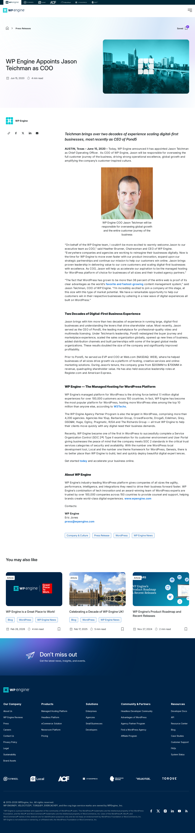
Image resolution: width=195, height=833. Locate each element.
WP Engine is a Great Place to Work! (30, 611)
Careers (7, 729)
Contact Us (8, 736)
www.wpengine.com (138, 498)
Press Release (101, 535)
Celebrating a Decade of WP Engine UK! (96, 611)
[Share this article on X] (23, 133)
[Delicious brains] (95, 2)
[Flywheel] (28, 2)
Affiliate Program (129, 736)
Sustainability (9, 754)
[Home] (14, 10)
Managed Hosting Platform (54, 711)
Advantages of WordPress (134, 717)
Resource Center (179, 723)
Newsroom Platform (50, 729)
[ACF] (53, 2)
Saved (183, 28)
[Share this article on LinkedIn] (30, 133)
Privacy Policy (10, 742)
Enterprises (91, 711)
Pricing (44, 736)
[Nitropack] (66, 2)
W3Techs (120, 406)
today (83, 460)
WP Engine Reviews (13, 717)
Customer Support (180, 742)
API (172, 717)
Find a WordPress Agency (133, 729)
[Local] (42, 2)
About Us (7, 711)
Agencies (90, 717)
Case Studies (177, 736)
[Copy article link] (9, 133)
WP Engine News (143, 535)
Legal (6, 748)
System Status (178, 754)
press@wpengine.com (79, 521)
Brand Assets (9, 760)
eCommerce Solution (51, 723)
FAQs (173, 748)
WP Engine (21, 120)
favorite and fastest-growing (124, 284)
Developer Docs (179, 711)
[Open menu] (190, 10)
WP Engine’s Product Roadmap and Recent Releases (157, 614)
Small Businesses (94, 723)
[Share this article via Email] (37, 133)
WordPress (122, 535)
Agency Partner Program (133, 723)
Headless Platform (50, 717)
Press (6, 723)
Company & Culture (77, 535)
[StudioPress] (81, 2)
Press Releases (23, 28)
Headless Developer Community (136, 711)
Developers (91, 729)
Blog (10, 619)
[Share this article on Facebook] (16, 133)
